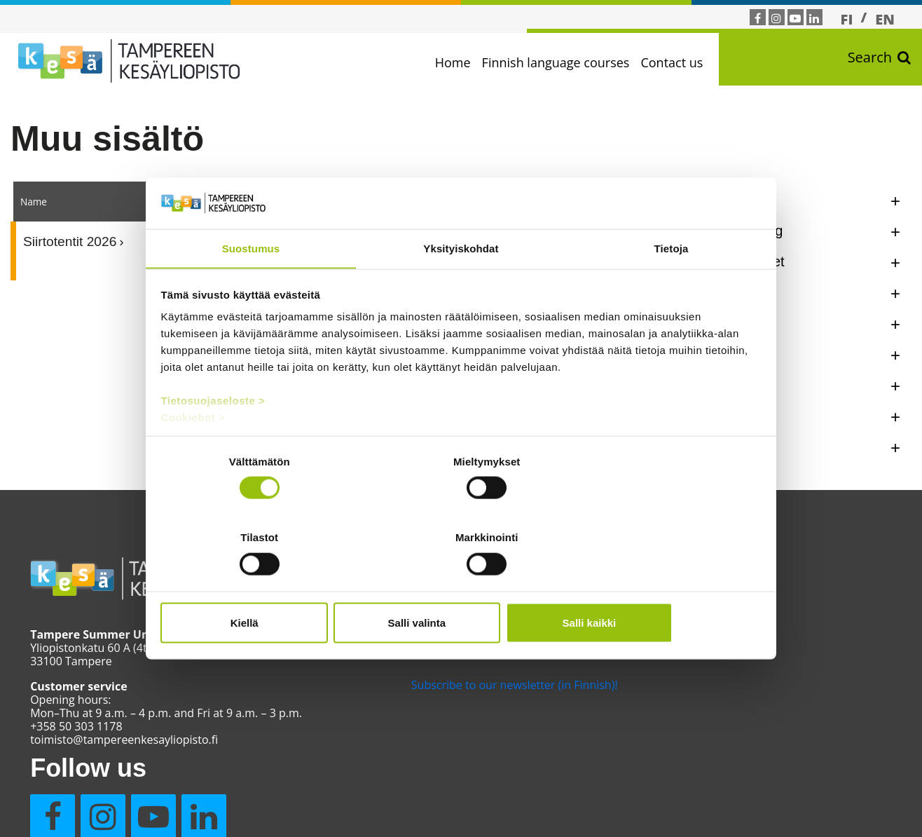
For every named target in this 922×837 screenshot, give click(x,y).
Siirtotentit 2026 (69, 243)
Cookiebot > (194, 458)
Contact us (688, 62)
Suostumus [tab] (251, 289)
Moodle (356, 635)
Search (879, 63)
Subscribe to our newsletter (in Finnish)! (429, 682)
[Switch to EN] (885, 19)
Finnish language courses (572, 62)
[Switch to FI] (847, 19)
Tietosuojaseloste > (214, 441)
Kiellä (259, 584)
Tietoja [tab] (671, 289)
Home (469, 62)
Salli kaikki (662, 584)
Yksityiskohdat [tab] (460, 289)
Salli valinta (461, 584)
